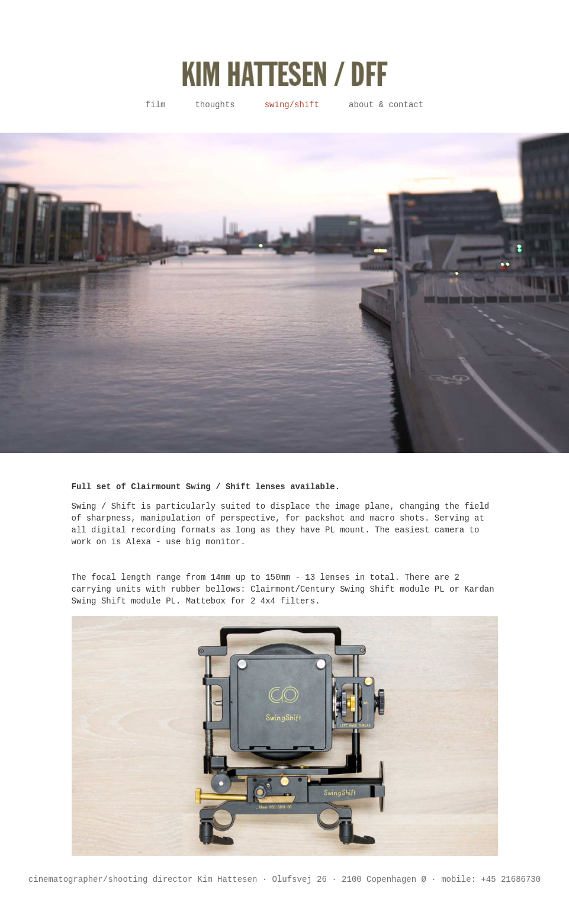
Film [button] (156, 105)
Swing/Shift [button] (292, 105)
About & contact (386, 105)
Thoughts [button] (214, 105)
